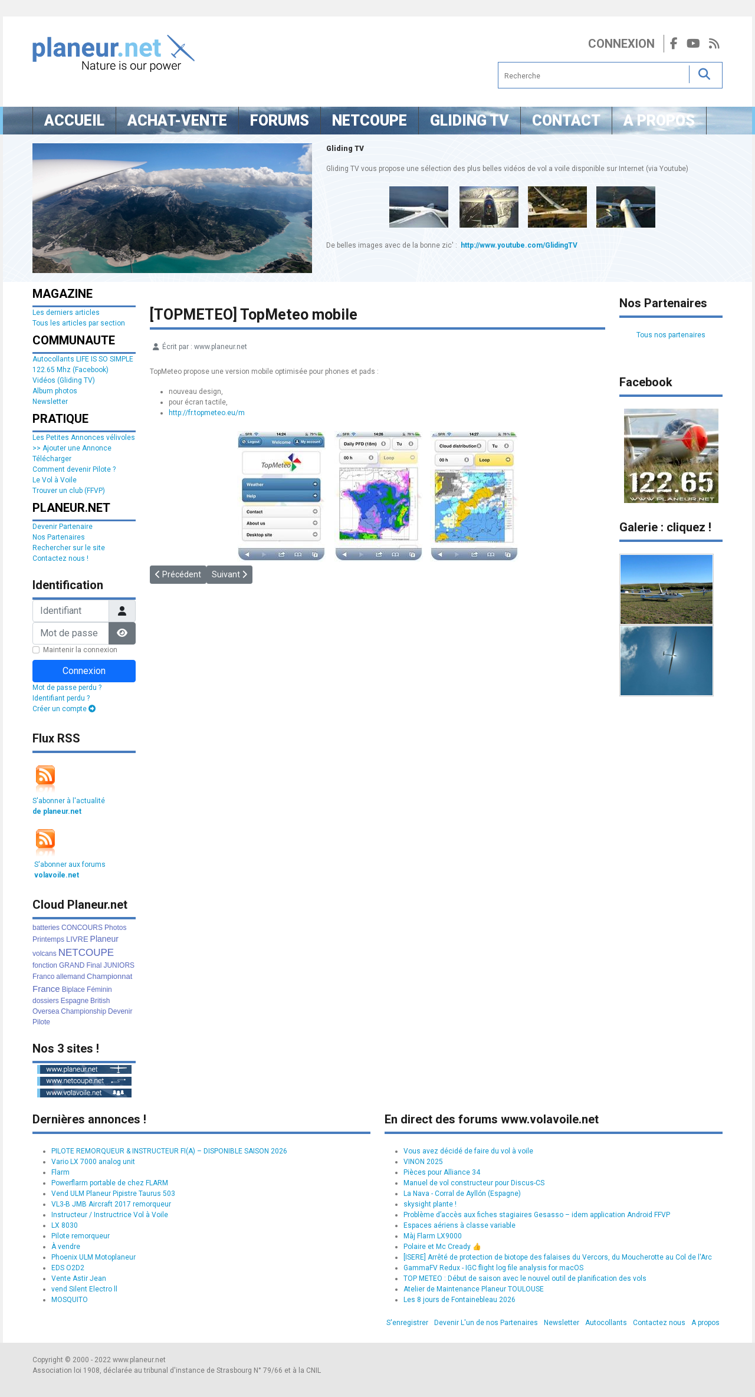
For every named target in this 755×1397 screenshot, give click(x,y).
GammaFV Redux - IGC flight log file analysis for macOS (493, 1268)
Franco (43, 976)
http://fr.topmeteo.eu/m (207, 413)
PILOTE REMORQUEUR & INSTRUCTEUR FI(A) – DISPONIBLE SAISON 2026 (169, 1151)
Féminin (99, 989)
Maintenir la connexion (80, 650)
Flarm (60, 1172)
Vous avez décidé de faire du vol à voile (468, 1151)
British (100, 1001)
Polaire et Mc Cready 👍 (442, 1246)
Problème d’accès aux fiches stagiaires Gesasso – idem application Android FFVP (536, 1215)
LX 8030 (64, 1225)
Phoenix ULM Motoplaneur (93, 1257)
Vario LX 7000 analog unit (93, 1162)
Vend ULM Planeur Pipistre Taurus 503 (113, 1193)
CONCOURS (82, 927)
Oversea (45, 1011)
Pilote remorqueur (80, 1236)
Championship (83, 1011)
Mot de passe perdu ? (66, 687)
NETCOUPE (86, 952)
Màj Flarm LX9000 (432, 1236)
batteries (46, 927)
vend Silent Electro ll (84, 1289)
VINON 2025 (423, 1162)
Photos (115, 927)
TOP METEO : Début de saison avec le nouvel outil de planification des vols (524, 1278)
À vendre (65, 1246)
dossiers (45, 1001)
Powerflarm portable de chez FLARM (109, 1183)
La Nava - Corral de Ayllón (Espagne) (462, 1193)
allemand (70, 976)
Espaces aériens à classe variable (459, 1225)
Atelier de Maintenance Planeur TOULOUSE (473, 1289)
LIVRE (77, 939)
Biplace (73, 989)
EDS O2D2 (67, 1268)
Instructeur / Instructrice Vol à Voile (109, 1215)
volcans (44, 953)
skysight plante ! (430, 1204)
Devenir (120, 1011)
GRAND (71, 965)
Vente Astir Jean (78, 1278)
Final (93, 965)
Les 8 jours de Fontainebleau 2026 (459, 1300)
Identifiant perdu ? (61, 698)
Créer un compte (64, 709)
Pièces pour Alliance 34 (441, 1172)
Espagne (74, 1001)
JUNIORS (118, 965)
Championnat (109, 976)
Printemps (48, 939)
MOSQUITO (69, 1300)
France (46, 989)
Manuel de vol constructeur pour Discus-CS (473, 1183)
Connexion (621, 44)
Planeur (104, 939)
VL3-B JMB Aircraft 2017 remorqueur (111, 1204)
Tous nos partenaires (670, 335)
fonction (44, 965)
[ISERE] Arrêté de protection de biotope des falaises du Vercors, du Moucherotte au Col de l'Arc (557, 1257)
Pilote (41, 1022)
